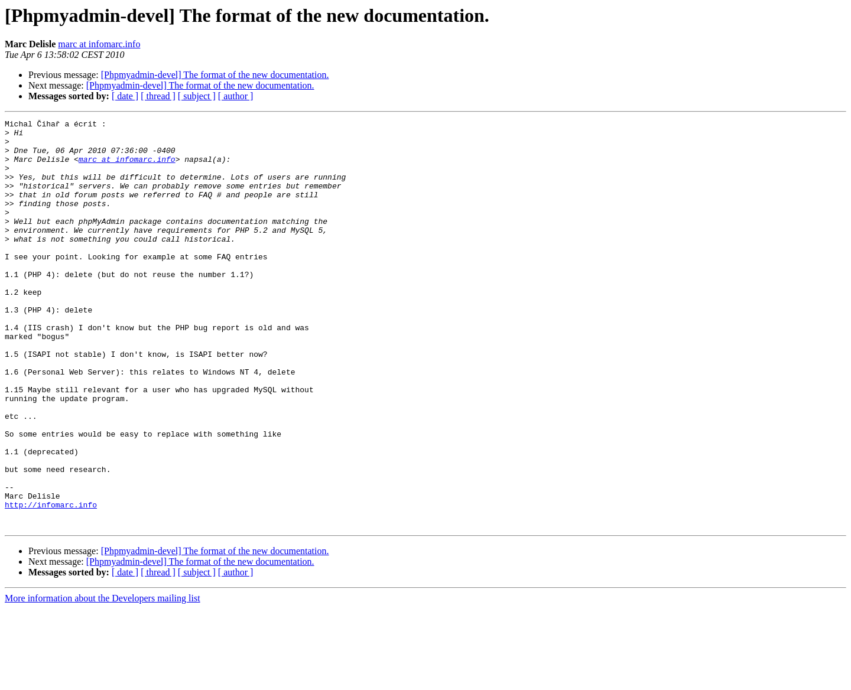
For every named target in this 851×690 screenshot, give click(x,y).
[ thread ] (158, 96)
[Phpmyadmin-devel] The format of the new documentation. (215, 75)
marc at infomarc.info (99, 44)
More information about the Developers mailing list (102, 680)
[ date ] (125, 96)
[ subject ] (197, 96)
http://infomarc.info (51, 582)
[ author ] (236, 96)
